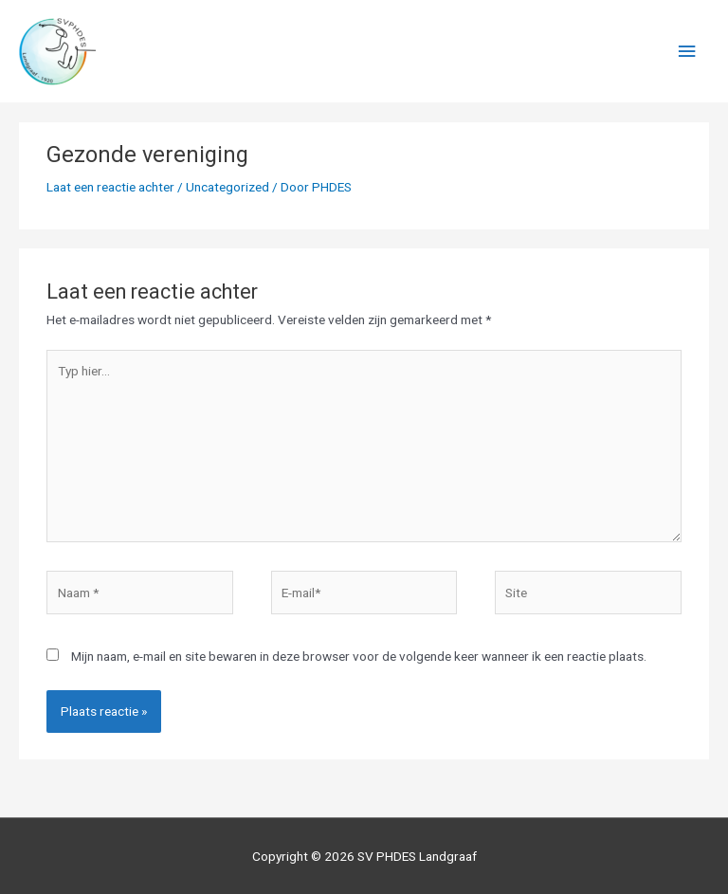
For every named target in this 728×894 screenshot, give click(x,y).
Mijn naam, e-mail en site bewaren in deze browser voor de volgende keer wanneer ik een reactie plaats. (358, 656)
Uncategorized (227, 186)
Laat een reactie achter (110, 186)
